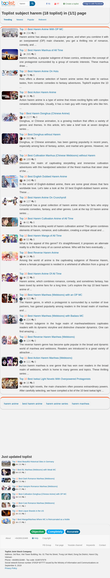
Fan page (59, 545)
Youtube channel (75, 545)
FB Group (47, 545)
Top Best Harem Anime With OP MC (41, 29)
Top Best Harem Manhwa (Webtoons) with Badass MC (51, 315)
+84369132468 (21, 538)
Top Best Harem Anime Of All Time (40, 273)
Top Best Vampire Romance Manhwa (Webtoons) (35, 486)
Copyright (46, 538)
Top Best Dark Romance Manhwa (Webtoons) (33, 478)
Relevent (42, 20)
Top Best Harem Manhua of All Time (41, 50)
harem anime (11, 403)
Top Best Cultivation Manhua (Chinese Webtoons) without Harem (57, 155)
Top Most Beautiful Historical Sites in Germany (33, 462)
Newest (19, 20)
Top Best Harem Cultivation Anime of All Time (46, 218)
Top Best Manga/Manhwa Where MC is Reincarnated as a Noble (41, 519)
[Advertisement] (55, 432)
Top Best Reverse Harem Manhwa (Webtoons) (47, 336)
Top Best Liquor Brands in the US (28, 511)
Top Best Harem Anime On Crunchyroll (42, 197)
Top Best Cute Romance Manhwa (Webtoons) (33, 503)
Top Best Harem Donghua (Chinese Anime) (44, 113)
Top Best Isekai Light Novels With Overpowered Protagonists (55, 379)
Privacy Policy (11, 568)
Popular (30, 20)
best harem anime (32, 403)
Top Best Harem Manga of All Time (40, 235)
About (8, 538)
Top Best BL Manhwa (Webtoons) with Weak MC (34, 470)
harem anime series (57, 403)
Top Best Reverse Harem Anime (39, 252)
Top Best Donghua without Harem (39, 134)
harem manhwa (80, 403)
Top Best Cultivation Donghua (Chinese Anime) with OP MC (39, 494)
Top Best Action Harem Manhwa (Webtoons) (45, 358)
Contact (102, 545)
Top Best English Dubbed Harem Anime (43, 176)
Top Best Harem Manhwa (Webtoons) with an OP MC (50, 294)
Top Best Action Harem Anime (37, 92)
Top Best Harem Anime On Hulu (38, 71)
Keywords (90, 545)
